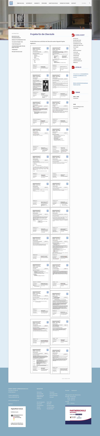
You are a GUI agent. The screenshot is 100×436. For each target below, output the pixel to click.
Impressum (74, 390)
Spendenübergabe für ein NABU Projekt (18, 46)
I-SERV (74, 48)
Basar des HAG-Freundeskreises (16, 37)
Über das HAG (20, 3)
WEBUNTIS (75, 62)
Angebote (37, 3)
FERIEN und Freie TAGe (78, 45)
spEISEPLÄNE (76, 55)
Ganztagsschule (53, 3)
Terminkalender (77, 59)
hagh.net (10, 403)
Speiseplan (39, 403)
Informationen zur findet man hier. (80, 75)
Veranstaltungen (64, 3)
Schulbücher (76, 54)
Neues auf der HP (77, 50)
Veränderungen (50, 405)
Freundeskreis (40, 405)
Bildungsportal (77, 42)
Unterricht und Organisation (40, 396)
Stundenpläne (50, 408)
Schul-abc (75, 52)
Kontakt (73, 3)
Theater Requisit (16, 44)
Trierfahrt (15, 49)
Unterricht (29, 3)
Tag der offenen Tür (17, 42)
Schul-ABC (49, 402)
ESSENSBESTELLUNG (77, 43)
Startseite (76, 57)
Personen (44, 3)
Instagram (75, 47)
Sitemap (39, 408)
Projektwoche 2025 (17, 51)
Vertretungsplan (77, 60)
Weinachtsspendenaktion (19, 39)
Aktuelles (75, 38)
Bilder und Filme (77, 40)
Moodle (38, 407)
